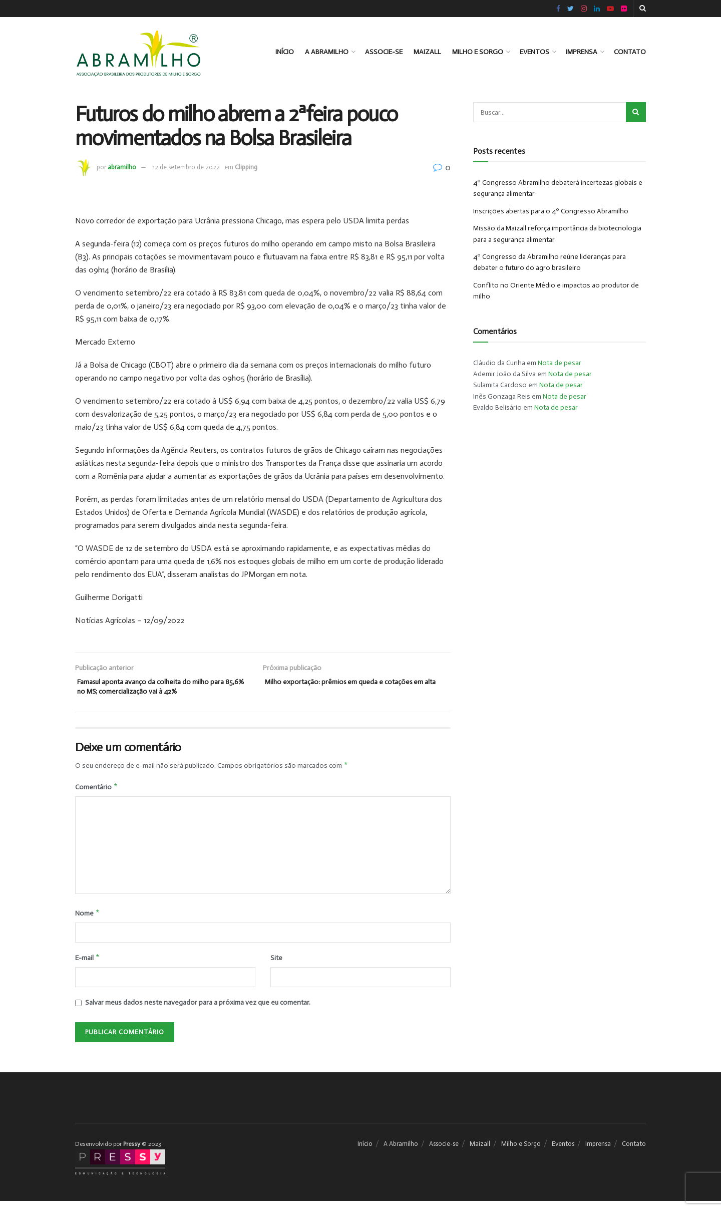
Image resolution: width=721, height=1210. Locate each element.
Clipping (246, 167)
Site (276, 966)
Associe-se (384, 52)
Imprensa (581, 52)
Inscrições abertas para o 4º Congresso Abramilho (550, 211)
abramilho (122, 167)
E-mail (87, 966)
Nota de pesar (559, 363)
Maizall (427, 52)
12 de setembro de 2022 (186, 167)
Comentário (96, 793)
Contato (630, 52)
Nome (87, 920)
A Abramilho (326, 52)
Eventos (534, 52)
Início (284, 52)
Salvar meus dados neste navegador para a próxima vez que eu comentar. (197, 1011)
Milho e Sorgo (477, 52)
